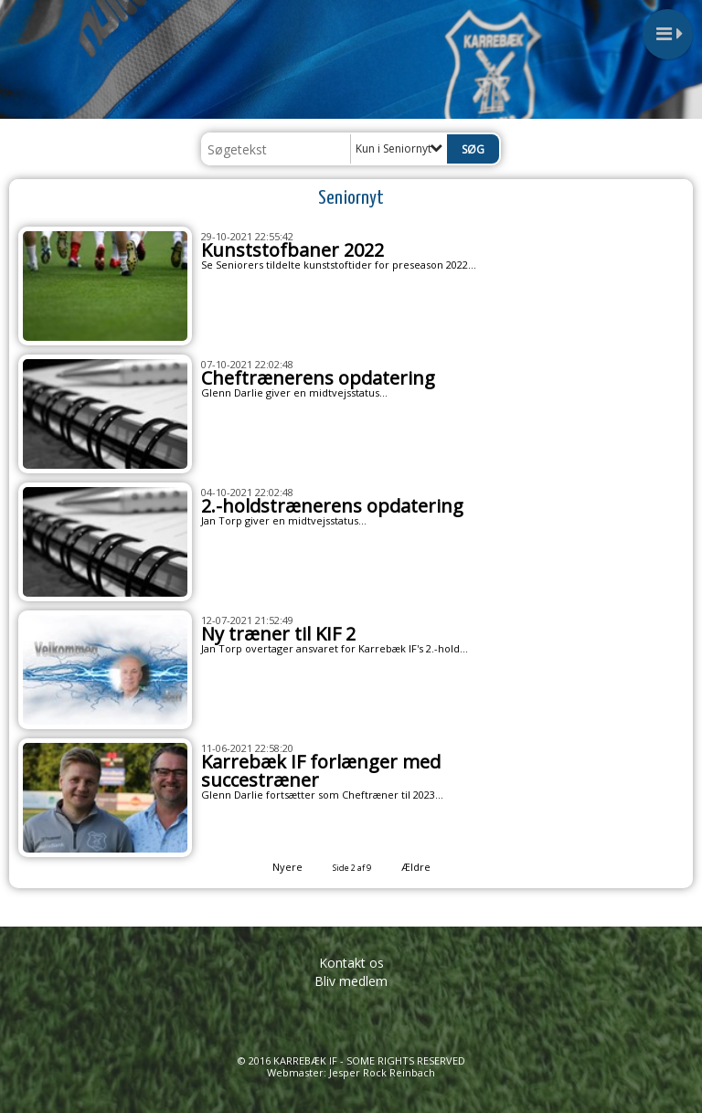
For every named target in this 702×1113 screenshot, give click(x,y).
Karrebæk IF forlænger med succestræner (321, 770)
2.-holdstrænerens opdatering (332, 505)
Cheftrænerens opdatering (318, 378)
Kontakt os (351, 962)
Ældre (428, 867)
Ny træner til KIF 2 (278, 633)
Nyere (276, 867)
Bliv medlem (351, 981)
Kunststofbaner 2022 (292, 250)
